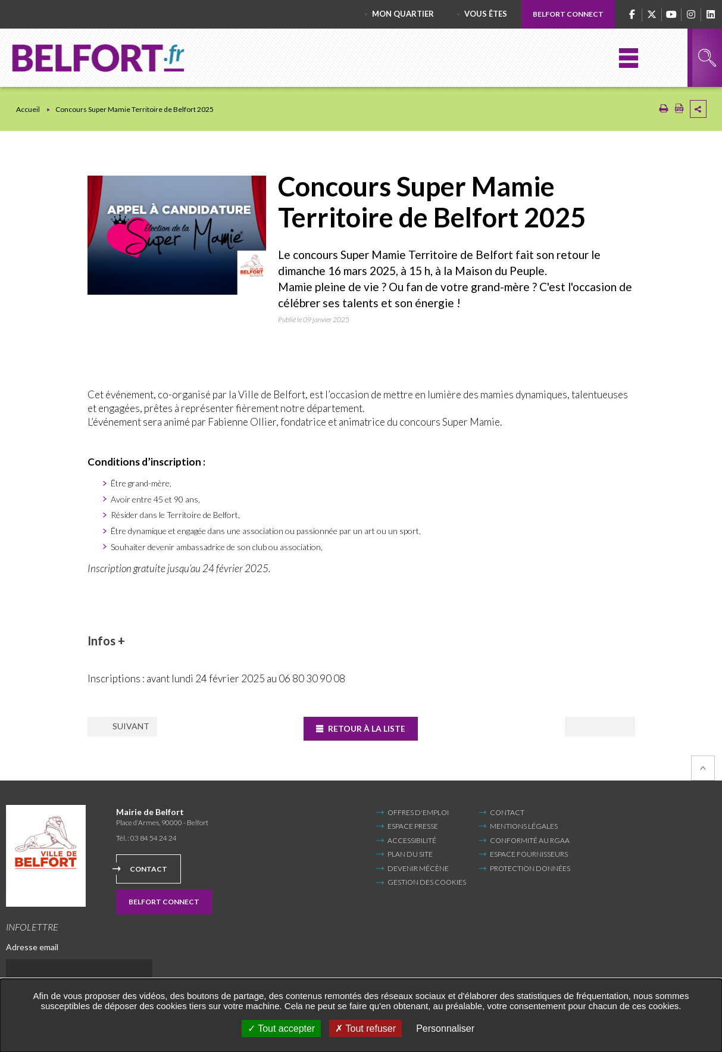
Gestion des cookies (426, 882)
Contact (148, 868)
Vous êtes (485, 13)
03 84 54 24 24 (153, 838)
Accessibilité (411, 839)
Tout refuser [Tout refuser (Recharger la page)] (365, 1028)
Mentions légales (524, 826)
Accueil (28, 109)
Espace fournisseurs (529, 854)
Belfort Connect (568, 14)
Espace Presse (412, 826)
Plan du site (410, 854)
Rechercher (707, 58)
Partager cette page (698, 109)
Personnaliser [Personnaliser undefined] (445, 1028)
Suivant (589, 727)
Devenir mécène (418, 867)
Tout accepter (281, 1028)
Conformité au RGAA (530, 839)
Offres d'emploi (418, 812)
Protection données (530, 867)
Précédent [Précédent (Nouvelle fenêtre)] (135, 727)
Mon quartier (403, 13)
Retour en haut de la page (703, 768)
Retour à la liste (368, 728)
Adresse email (32, 946)
